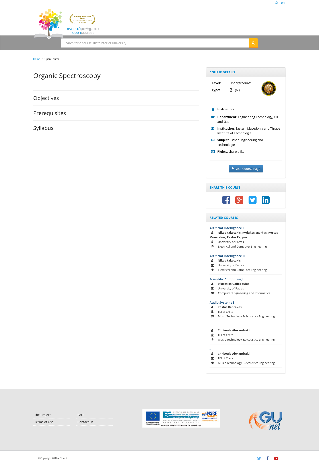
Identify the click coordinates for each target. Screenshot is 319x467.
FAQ (81, 415)
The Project (42, 415)
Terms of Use (43, 422)
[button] (253, 42)
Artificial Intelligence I (227, 228)
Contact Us (85, 422)
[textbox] (155, 42)
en (283, 2)
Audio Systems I (222, 302)
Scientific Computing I (226, 279)
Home (36, 59)
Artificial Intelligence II (227, 256)
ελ (276, 2)
